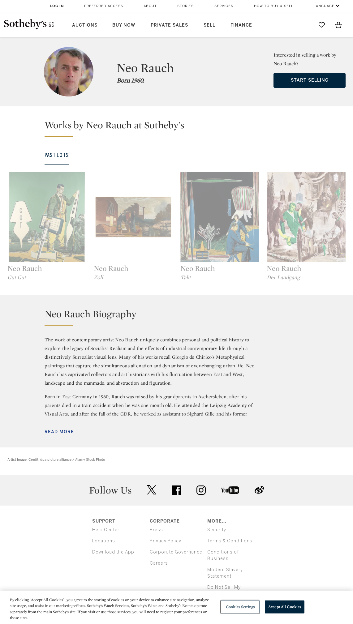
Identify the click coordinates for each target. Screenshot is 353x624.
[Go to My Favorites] (322, 25)
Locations (103, 541)
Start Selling (310, 80)
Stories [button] (185, 6)
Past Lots (57, 155)
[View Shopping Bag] (338, 25)
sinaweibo (259, 490)
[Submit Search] (305, 25)
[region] (176, 607)
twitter (151, 490)
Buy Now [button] (123, 25)
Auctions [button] (84, 25)
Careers (159, 563)
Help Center (105, 529)
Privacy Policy (165, 541)
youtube (230, 490)
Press (156, 529)
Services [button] (223, 6)
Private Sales (169, 25)
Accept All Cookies (284, 606)
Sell (209, 25)
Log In (57, 6)
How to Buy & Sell (273, 6)
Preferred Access (103, 6)
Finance (241, 25)
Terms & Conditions (229, 541)
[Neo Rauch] (46, 217)
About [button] (150, 6)
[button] (180, 128)
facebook (176, 490)
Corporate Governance (176, 552)
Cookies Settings (240, 606)
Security (216, 529)
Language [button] (324, 6)
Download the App (113, 552)
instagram (201, 490)
